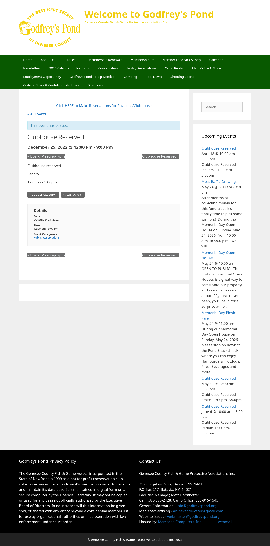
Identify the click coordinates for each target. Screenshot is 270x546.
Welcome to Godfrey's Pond (149, 14)
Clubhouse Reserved (160, 156)
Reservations (51, 237)
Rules (75, 59)
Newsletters (32, 68)
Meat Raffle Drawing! (219, 181)
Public (38, 237)
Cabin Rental (174, 68)
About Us (52, 59)
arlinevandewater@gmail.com (198, 510)
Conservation (108, 68)
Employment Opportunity (42, 76)
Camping (130, 76)
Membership (144, 59)
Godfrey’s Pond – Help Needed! (92, 76)
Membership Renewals (105, 60)
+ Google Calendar (43, 194)
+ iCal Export (73, 194)
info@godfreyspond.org (197, 505)
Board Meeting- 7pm (46, 156)
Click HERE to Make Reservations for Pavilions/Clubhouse (104, 105)
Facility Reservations (141, 68)
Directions (95, 85)
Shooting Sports (182, 76)
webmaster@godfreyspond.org (193, 516)
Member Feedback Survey (182, 60)
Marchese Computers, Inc (179, 521)
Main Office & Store (206, 68)
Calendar (216, 60)
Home (27, 60)
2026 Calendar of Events (71, 68)
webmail (225, 521)
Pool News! (154, 76)
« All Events (36, 114)
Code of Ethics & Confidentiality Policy (51, 85)
